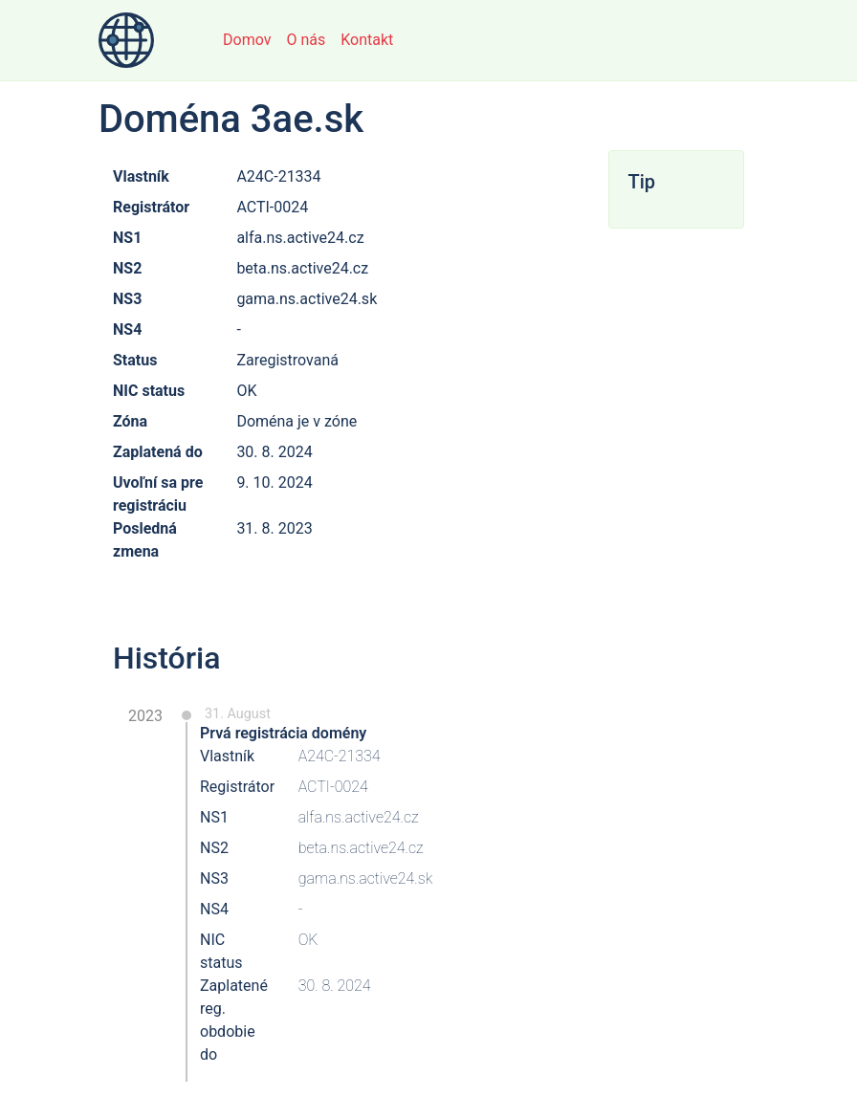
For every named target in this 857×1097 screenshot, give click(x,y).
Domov (247, 40)
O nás (305, 40)
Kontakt (367, 40)
